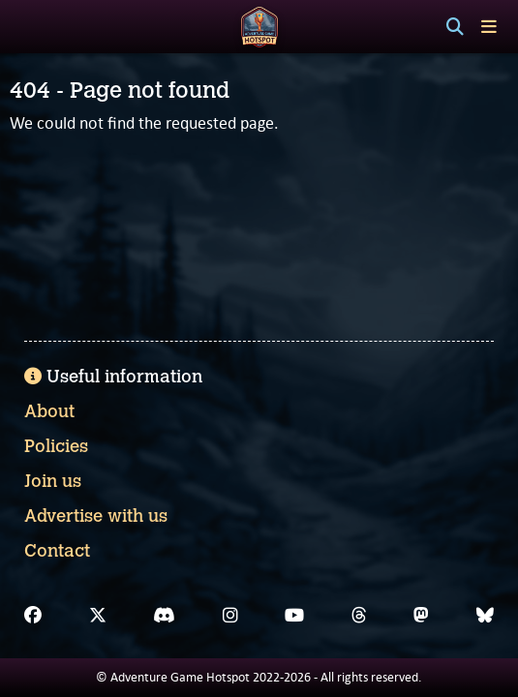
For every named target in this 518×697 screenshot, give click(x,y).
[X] (98, 615)
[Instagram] (230, 615)
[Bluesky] (485, 615)
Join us (52, 481)
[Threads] (359, 615)
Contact (57, 550)
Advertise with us (96, 516)
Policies (56, 446)
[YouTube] (294, 615)
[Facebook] (33, 615)
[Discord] (164, 615)
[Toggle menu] (488, 27)
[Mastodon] (421, 615)
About (49, 411)
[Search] (455, 27)
